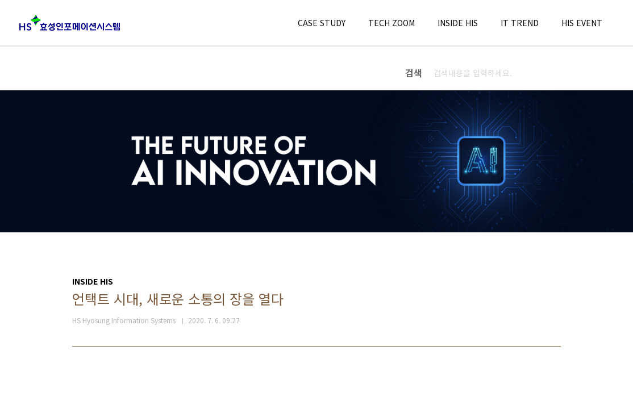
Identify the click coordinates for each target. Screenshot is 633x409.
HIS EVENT (581, 22)
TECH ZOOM (391, 22)
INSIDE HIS (458, 22)
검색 (603, 73)
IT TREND (520, 22)
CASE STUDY (321, 22)
